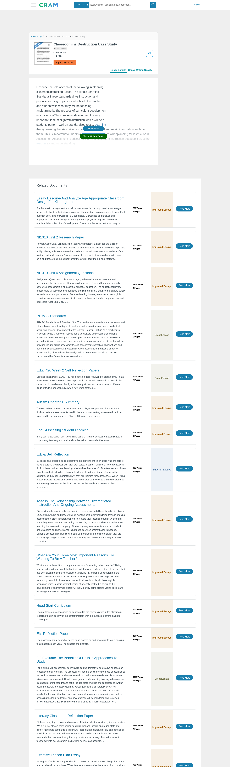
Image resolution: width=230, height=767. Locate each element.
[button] (33, 5)
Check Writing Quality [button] (93, 136)
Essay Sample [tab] (118, 70)
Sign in (197, 5)
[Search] (153, 5)
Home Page (36, 36)
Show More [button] (93, 128)
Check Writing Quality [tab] (140, 70)
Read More (184, 209)
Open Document (64, 62)
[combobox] (81, 5)
